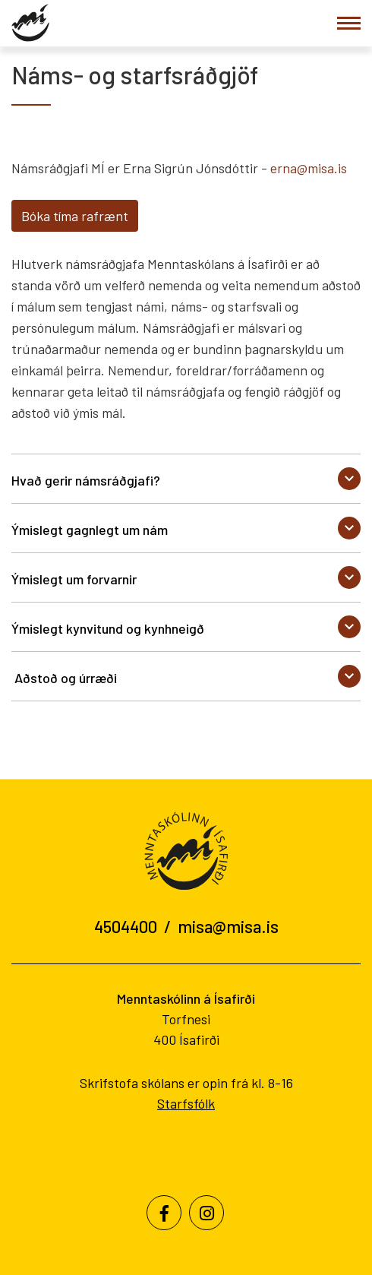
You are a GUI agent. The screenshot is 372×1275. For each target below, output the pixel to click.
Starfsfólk (186, 1103)
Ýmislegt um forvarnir (74, 579)
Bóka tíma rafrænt (74, 215)
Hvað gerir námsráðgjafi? (85, 480)
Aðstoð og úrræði (64, 677)
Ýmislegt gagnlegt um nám (89, 529)
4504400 (125, 926)
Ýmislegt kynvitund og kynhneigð (107, 628)
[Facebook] (164, 1212)
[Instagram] (206, 1212)
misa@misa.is (228, 926)
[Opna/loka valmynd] (349, 23)
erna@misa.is (308, 168)
